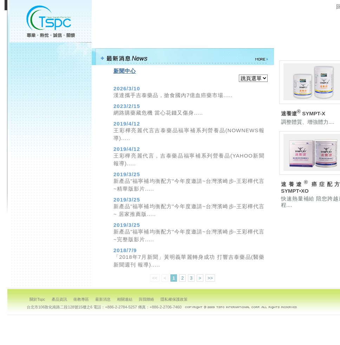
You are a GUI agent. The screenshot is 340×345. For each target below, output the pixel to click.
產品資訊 (49, 69)
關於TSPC (49, 55)
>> (210, 278)
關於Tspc (37, 299)
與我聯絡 (49, 123)
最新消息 (49, 96)
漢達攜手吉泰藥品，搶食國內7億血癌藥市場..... (173, 95)
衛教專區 (49, 82)
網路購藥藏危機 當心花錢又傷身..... (158, 113)
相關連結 (49, 110)
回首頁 (49, 151)
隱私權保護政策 (49, 137)
